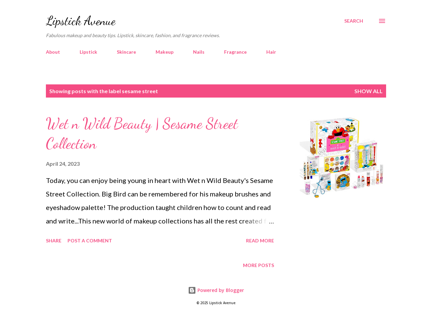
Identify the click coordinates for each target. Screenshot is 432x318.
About (53, 52)
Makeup (164, 52)
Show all (368, 91)
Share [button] (53, 240)
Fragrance (235, 52)
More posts (258, 265)
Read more (260, 240)
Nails (199, 52)
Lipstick (88, 52)
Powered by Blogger (216, 290)
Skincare (126, 52)
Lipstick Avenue (80, 21)
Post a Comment (90, 240)
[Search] (353, 21)
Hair (271, 52)
